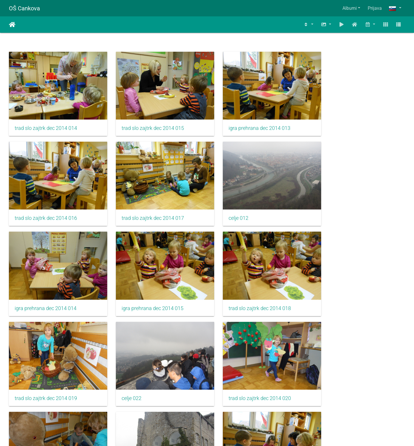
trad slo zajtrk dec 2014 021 (46, 382)
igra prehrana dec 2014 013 (248, 124)
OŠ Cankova (24, 8)
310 (187, 412)
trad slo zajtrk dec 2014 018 (46, 296)
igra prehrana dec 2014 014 (248, 210)
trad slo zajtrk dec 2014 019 (147, 296)
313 (238, 412)
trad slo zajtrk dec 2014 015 (147, 124)
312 (221, 412)
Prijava (375, 8)
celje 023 (126, 382)
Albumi (349, 8)
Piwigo (218, 434)
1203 (271, 412)
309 (170, 412)
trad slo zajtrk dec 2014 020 (349, 296)
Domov (12, 24)
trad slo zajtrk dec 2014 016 (349, 124)
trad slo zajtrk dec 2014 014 (46, 124)
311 (204, 412)
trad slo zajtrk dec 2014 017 (46, 210)
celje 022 (227, 296)
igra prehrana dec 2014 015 (349, 210)
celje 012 (126, 210)
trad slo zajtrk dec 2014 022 (248, 382)
